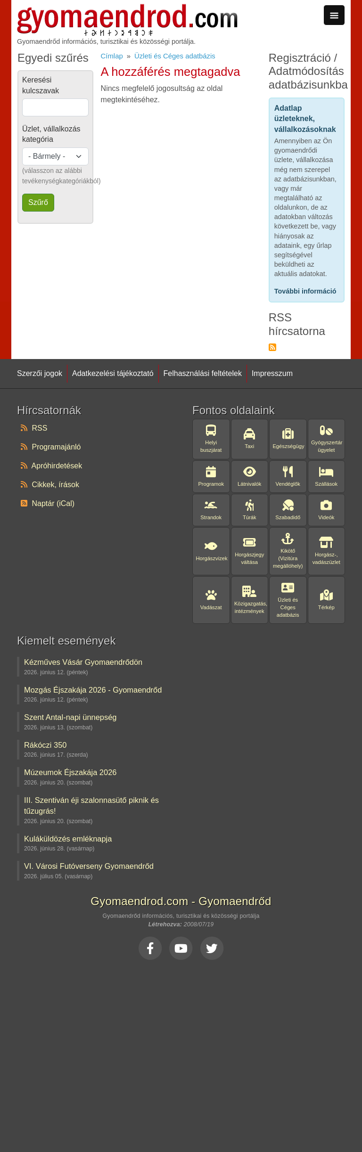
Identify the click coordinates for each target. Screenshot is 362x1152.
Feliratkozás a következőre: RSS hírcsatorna (272, 347)
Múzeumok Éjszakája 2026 (70, 772)
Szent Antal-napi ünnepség (70, 717)
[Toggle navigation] (334, 15)
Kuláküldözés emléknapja (68, 838)
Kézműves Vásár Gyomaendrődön (83, 662)
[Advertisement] (181, 1053)
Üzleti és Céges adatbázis (174, 56)
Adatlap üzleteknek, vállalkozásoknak (305, 118)
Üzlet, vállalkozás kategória (51, 134)
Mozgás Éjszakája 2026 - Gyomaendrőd (93, 690)
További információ (305, 291)
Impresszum (272, 373)
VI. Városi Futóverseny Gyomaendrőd (89, 866)
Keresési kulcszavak (40, 85)
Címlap (112, 56)
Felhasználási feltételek (203, 373)
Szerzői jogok (39, 373)
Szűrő (38, 202)
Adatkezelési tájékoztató (113, 373)
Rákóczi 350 (45, 745)
